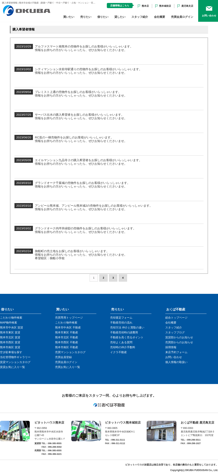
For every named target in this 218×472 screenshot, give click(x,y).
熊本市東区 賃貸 (10, 332)
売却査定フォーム (121, 317)
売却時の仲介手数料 (122, 347)
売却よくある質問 (121, 342)
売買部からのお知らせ (179, 342)
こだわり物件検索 (11, 317)
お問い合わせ (173, 357)
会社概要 (159, 16)
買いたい (68, 16)
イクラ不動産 (118, 352)
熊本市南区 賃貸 (10, 347)
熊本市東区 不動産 (66, 332)
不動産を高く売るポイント (126, 337)
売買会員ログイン (182, 16)
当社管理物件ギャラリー (15, 357)
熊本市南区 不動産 (66, 347)
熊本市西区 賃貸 (10, 342)
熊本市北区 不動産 (66, 337)
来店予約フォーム (176, 352)
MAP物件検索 (8, 322)
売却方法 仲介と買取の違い (127, 327)
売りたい (85, 16)
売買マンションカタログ (70, 352)
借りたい (102, 16)
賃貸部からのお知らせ (179, 337)
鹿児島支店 (187, 6)
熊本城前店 (165, 6)
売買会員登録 (63, 357)
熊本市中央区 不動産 (68, 327)
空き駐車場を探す (11, 352)
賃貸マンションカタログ (15, 362)
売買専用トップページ (69, 317)
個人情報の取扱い (176, 362)
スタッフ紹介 (139, 16)
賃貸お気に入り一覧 (12, 367)
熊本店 (145, 6)
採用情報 (170, 347)
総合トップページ (176, 317)
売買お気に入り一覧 (67, 367)
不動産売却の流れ (121, 322)
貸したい (119, 16)
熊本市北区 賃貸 (10, 337)
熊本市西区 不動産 (66, 342)
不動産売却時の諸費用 (124, 332)
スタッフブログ (175, 332)
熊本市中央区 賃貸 (11, 327)
